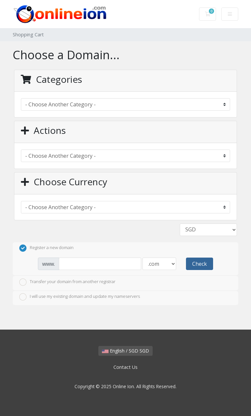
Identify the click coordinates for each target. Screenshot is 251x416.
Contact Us (125, 367)
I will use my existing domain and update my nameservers (79, 296)
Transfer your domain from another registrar (67, 282)
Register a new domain (46, 248)
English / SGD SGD (125, 351)
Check (199, 263)
